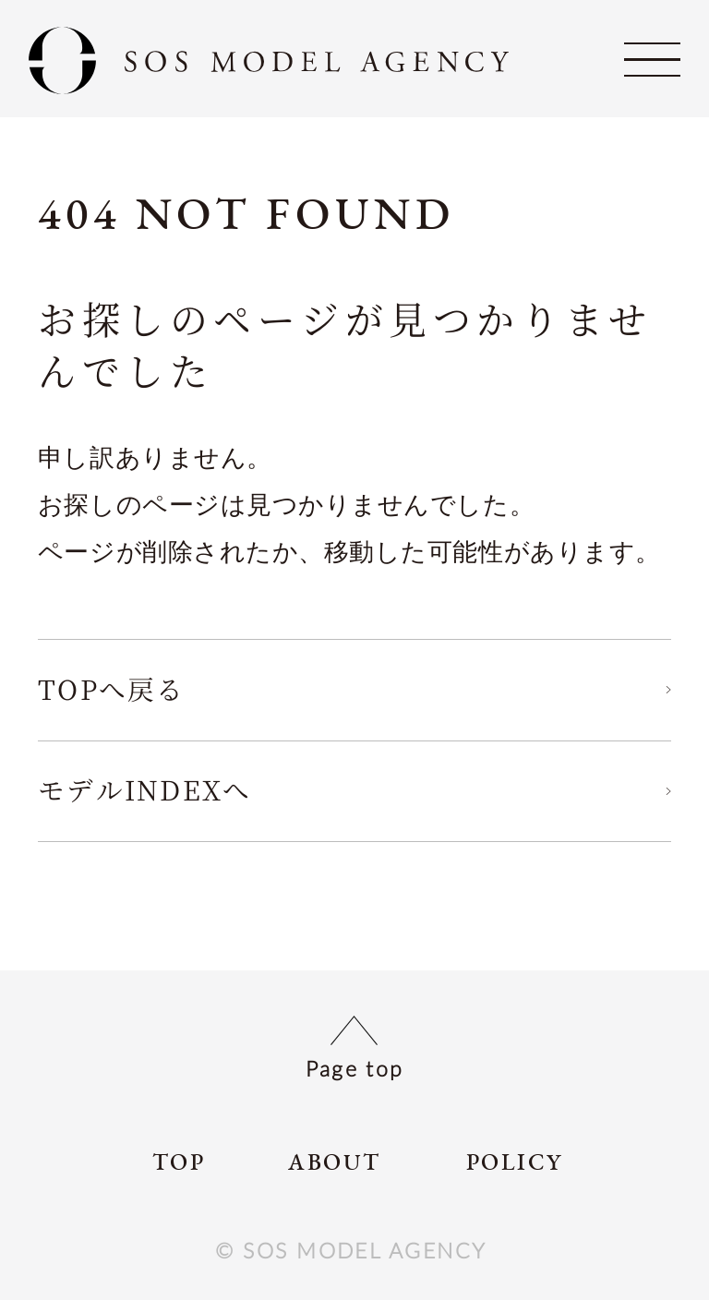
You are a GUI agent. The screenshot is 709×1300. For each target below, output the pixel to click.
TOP (178, 1162)
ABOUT (334, 1162)
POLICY (514, 1162)
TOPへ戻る (112, 688)
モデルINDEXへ (145, 789)
